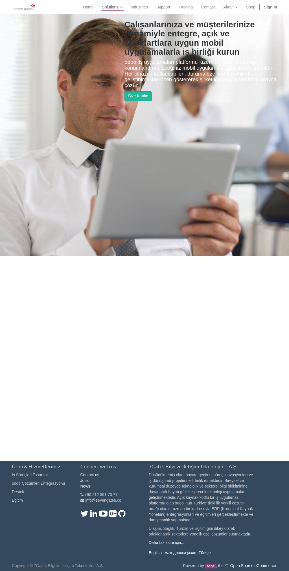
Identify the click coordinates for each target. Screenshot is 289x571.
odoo (210, 566)
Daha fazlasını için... (166, 542)
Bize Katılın (138, 96)
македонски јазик (180, 552)
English (155, 552)
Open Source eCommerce (253, 565)
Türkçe (205, 552)
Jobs (84, 480)
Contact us (89, 475)
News (85, 486)
